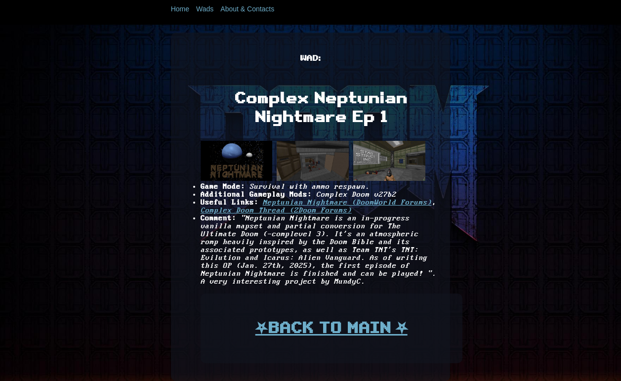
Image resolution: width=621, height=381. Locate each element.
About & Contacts (247, 9)
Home (180, 9)
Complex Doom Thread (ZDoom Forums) (276, 210)
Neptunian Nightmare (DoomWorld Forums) (347, 203)
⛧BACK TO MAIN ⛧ (331, 327)
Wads (204, 9)
